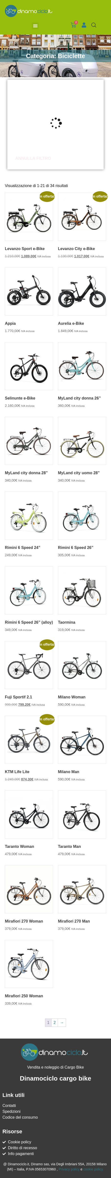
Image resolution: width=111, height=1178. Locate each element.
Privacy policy (69, 1169)
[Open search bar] (93, 25)
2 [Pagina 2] (55, 1022)
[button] (35, 26)
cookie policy (93, 1169)
